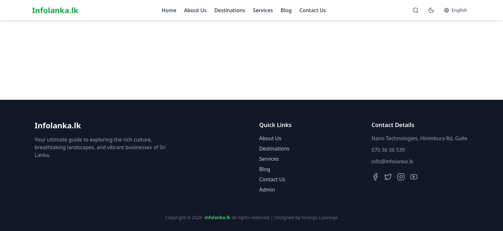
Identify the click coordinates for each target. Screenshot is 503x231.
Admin (267, 189)
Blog (286, 10)
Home (169, 10)
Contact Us (312, 10)
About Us (195, 10)
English (455, 10)
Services (263, 10)
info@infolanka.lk (392, 161)
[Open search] (415, 10)
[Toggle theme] (431, 10)
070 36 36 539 (388, 149)
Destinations (229, 10)
